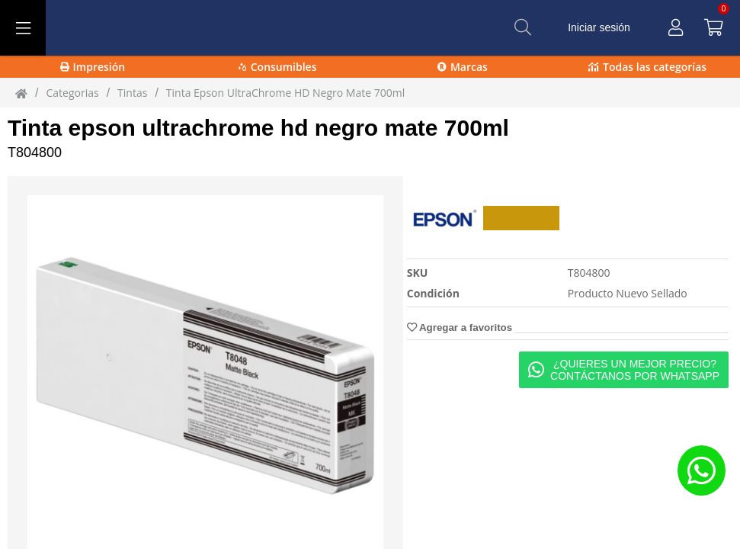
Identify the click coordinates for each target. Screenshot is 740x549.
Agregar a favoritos (459, 327)
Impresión (93, 66)
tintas (132, 92)
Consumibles (278, 66)
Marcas (462, 66)
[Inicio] (21, 93)
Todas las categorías (647, 66)
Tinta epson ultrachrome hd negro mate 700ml (258, 127)
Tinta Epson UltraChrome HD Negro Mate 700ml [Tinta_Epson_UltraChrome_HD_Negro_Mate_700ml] (285, 92)
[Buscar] (523, 27)
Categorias (72, 92)
